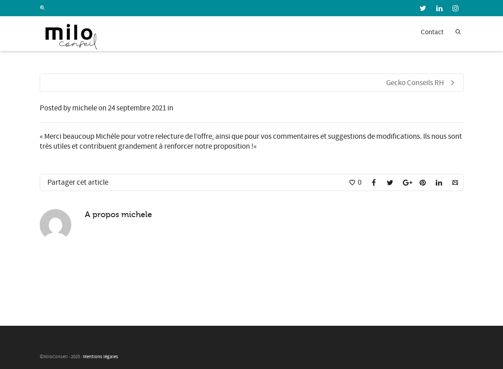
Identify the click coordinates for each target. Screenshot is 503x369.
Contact (432, 32)
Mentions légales (100, 357)
